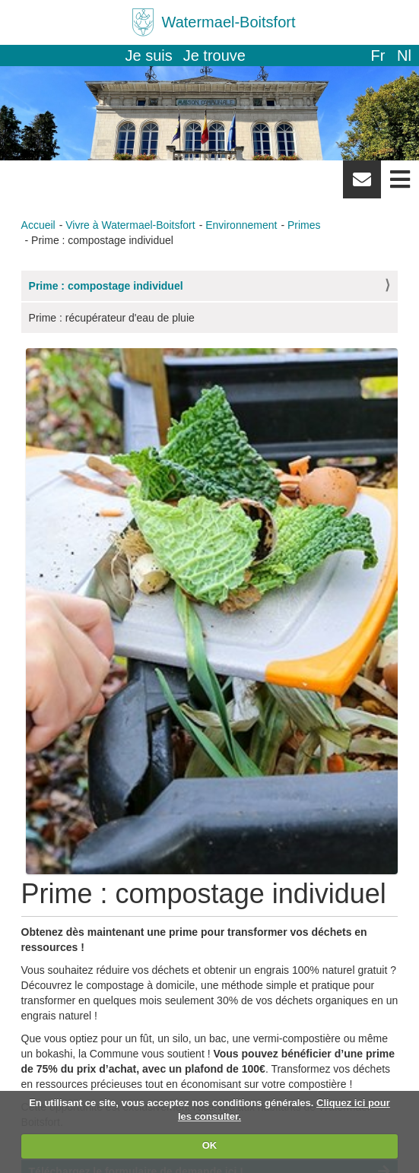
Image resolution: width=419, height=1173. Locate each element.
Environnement (241, 225)
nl (404, 55)
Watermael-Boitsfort (229, 22)
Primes (304, 225)
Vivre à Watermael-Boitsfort (130, 225)
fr (377, 55)
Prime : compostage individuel (106, 286)
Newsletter (362, 184)
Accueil (38, 225)
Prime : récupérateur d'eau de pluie (112, 318)
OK (209, 1145)
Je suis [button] (149, 55)
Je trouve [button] (214, 55)
